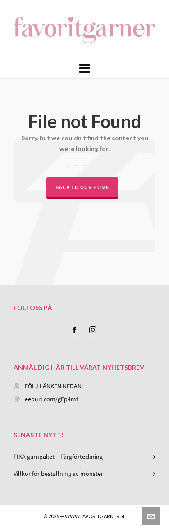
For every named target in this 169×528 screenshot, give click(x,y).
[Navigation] (84, 68)
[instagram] (93, 330)
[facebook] (74, 330)
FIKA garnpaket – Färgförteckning (58, 457)
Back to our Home (82, 187)
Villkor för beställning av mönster (58, 474)
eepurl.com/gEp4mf (51, 399)
